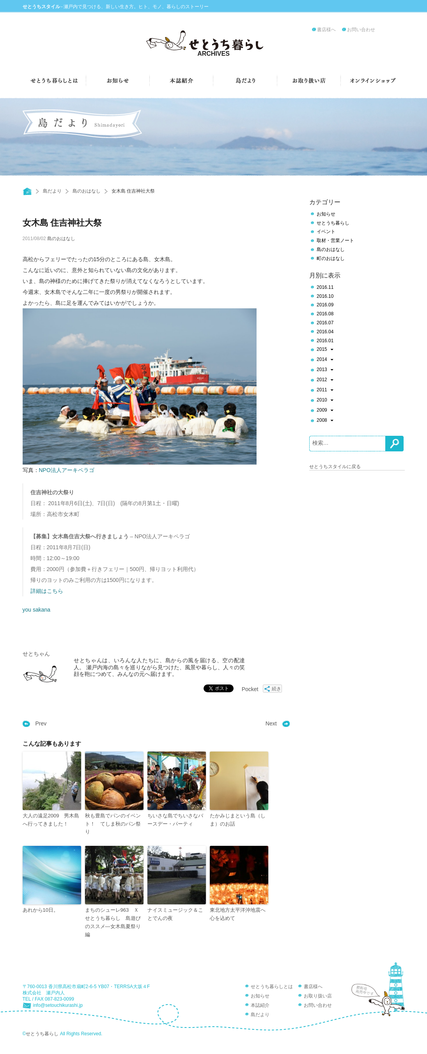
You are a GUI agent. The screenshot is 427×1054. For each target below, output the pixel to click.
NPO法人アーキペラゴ (66, 470)
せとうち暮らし (333, 223)
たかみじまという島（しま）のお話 (238, 820)
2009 (325, 411)
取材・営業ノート (335, 240)
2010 (325, 401)
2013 (325, 370)
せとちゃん (36, 654)
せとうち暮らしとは (272, 986)
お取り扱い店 (318, 996)
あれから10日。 (40, 910)
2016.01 (325, 340)
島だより (52, 191)
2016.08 (325, 313)
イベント (326, 231)
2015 (325, 350)
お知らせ (326, 214)
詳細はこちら (46, 591)
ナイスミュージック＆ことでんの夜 (175, 914)
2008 (325, 421)
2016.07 (325, 322)
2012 (325, 380)
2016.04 (325, 331)
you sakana (37, 610)
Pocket (250, 689)
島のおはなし (87, 191)
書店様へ (326, 29)
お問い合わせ (361, 29)
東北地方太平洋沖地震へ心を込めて (238, 914)
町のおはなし (331, 258)
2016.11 (325, 287)
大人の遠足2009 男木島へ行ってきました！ (51, 820)
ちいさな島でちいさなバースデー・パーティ (175, 820)
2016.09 (325, 304)
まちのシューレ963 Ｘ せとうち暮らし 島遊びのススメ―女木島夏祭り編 (114, 922)
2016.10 (325, 296)
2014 (325, 360)
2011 (325, 390)
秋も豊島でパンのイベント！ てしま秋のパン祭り (113, 824)
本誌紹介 (260, 1005)
